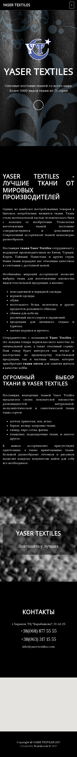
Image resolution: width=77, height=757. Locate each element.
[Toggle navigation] (71, 5)
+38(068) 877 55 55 (39, 631)
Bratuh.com (41, 746)
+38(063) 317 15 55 (38, 639)
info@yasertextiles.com (38, 646)
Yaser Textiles (16, 5)
